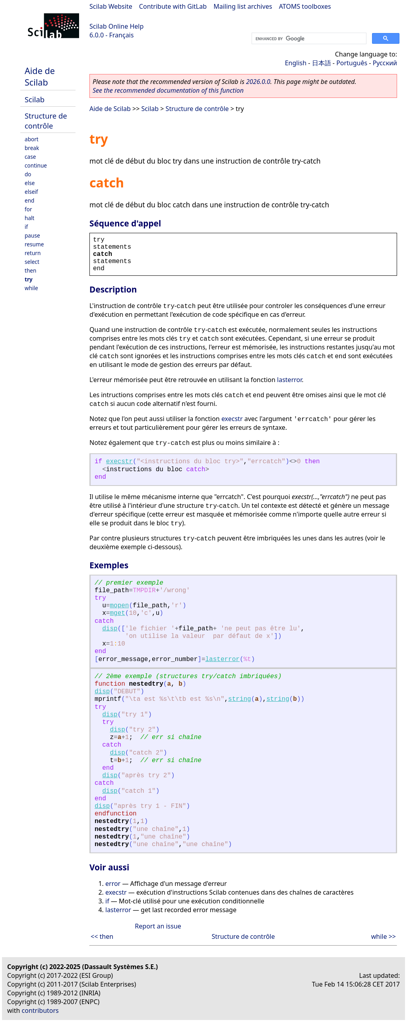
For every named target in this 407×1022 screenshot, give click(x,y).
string (239, 699)
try (29, 279)
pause (32, 235)
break (32, 148)
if (26, 226)
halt (29, 218)
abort (32, 139)
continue (36, 165)
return (33, 253)
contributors (40, 1010)
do (28, 174)
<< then (102, 936)
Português (351, 63)
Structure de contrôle (46, 121)
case (30, 156)
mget (117, 613)
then (30, 270)
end (29, 200)
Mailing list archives (242, 6)
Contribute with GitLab (173, 6)
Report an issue (158, 926)
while (31, 288)
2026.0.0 (258, 81)
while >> (383, 936)
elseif (31, 191)
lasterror (289, 379)
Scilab (35, 99)
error (112, 883)
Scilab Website (110, 6)
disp (109, 628)
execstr (232, 418)
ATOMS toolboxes (305, 6)
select (32, 261)
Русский (385, 63)
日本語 (321, 63)
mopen (119, 605)
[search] (308, 38)
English (295, 63)
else (30, 183)
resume (34, 244)
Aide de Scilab (40, 76)
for (28, 209)
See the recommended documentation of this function (168, 90)
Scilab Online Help (116, 26)
